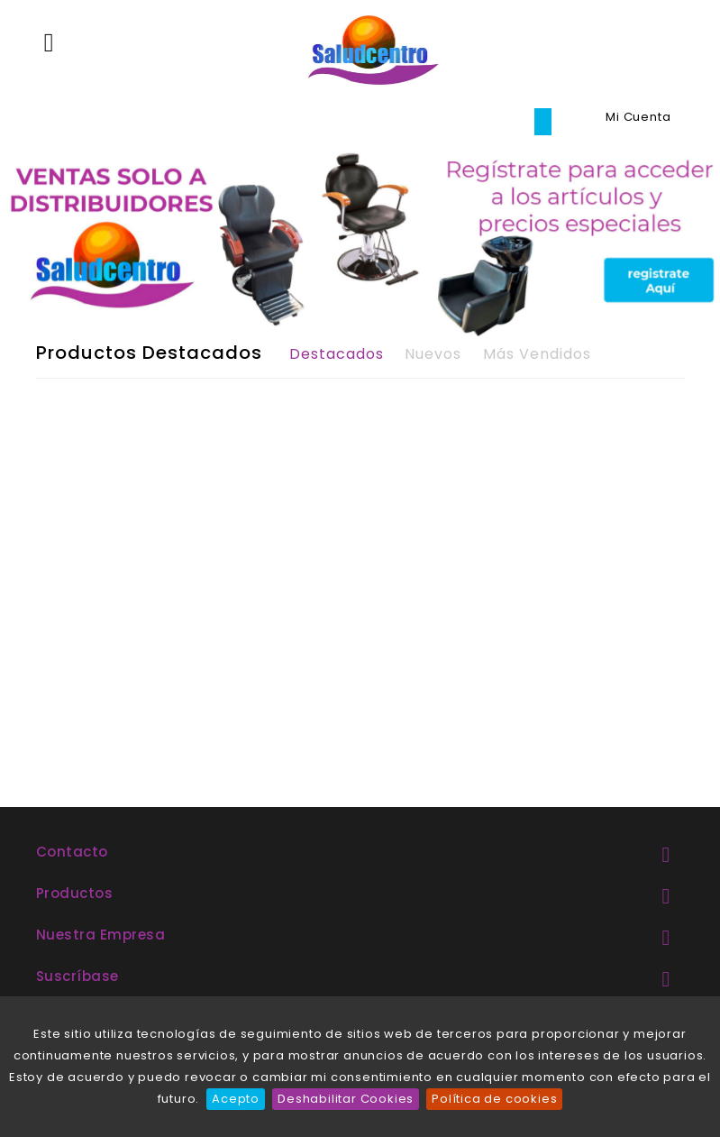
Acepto (236, 1098)
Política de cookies (494, 1098)
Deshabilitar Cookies (346, 1098)
